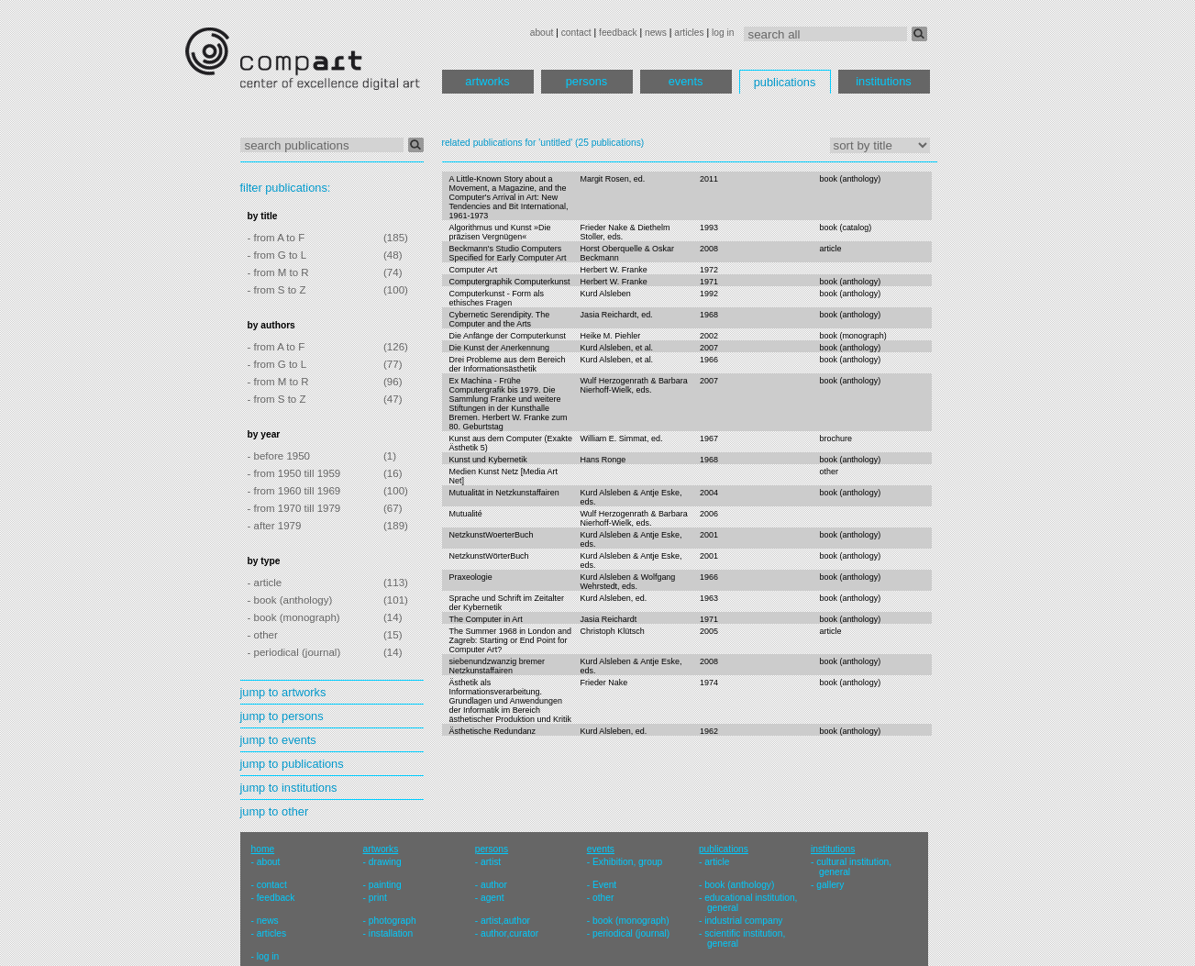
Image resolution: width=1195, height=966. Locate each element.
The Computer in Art (486, 619)
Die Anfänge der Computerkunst (507, 335)
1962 (709, 731)
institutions (883, 81)
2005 (709, 631)
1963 (709, 598)
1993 (709, 227)
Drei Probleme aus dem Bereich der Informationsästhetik (507, 364)
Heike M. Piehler (610, 335)
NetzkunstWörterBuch (489, 556)
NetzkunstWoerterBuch (491, 534)
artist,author (505, 921)
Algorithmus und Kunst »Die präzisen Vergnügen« (500, 232)
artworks (487, 81)
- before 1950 (279, 455)
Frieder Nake (603, 682)
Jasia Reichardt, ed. (616, 314)
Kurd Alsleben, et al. (616, 347)
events (686, 81)
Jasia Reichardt (608, 619)
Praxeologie (470, 577)
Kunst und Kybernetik (488, 459)
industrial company (743, 921)
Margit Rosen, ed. (612, 178)
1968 (709, 314)
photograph (392, 921)
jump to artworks (283, 692)
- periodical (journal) (294, 652)
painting (385, 885)
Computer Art (473, 269)
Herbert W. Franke (613, 269)
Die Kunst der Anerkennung (499, 347)
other (829, 471)
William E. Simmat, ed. (621, 438)
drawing (385, 862)
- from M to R (278, 272)
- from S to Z (277, 289)
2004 (709, 492)
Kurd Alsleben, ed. (613, 598)
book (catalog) (846, 227)
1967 (709, 438)
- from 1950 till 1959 (294, 473)
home (263, 849)
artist (491, 862)
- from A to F (276, 237)
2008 (709, 248)
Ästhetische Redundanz (493, 731)
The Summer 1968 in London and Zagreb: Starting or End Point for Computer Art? (510, 640)
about (542, 33)
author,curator (509, 933)
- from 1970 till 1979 (294, 508)
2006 (709, 513)
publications (785, 82)
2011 (709, 178)
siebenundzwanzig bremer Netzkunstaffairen (497, 666)
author (494, 885)
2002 (709, 335)
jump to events (278, 740)
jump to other (274, 811)
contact (576, 33)
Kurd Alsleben (605, 293)
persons (587, 81)
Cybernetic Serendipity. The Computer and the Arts (499, 319)
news (656, 33)
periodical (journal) (630, 933)
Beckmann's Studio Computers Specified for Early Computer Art (508, 253)
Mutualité (465, 513)
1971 (709, 281)
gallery (830, 885)
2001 (709, 534)
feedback (618, 33)
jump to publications (292, 764)
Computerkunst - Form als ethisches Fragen (497, 298)
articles (688, 33)
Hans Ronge (602, 459)
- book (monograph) (294, 617)
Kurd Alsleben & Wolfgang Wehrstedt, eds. (627, 581)
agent (492, 898)
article (831, 248)
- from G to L (277, 255)
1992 (709, 293)
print (378, 898)
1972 (709, 269)
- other (263, 634)
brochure (836, 438)
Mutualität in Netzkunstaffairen (504, 492)
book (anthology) (850, 178)
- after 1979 (275, 525)
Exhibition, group (627, 862)
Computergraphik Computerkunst (509, 281)
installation (391, 933)
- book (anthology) (290, 599)
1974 (709, 682)
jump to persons (282, 716)
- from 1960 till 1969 (294, 490)
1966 (709, 359)
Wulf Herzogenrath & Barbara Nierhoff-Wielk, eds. (633, 385)
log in (723, 33)
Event (604, 885)
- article (265, 582)
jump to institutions (288, 787)
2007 (709, 347)
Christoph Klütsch (612, 631)
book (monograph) (853, 335)
